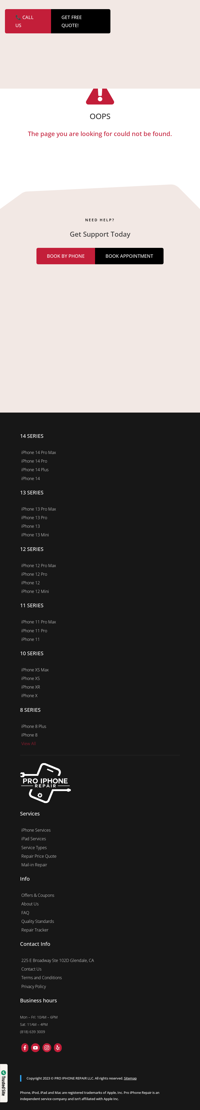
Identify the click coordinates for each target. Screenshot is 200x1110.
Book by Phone (66, 256)
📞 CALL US (24, 21)
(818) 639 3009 (32, 1031)
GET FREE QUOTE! (71, 21)
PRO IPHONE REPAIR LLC (73, 1078)
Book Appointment (129, 256)
